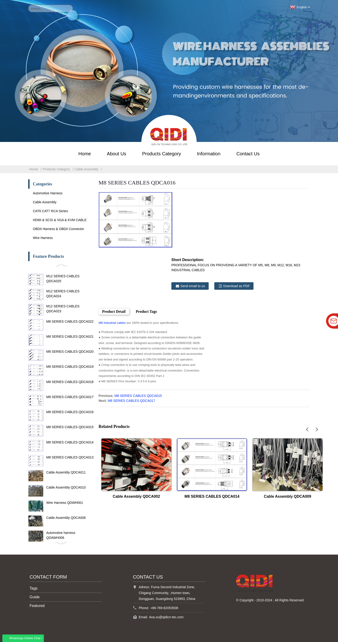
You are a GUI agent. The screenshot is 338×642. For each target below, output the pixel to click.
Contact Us (248, 153)
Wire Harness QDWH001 (64, 503)
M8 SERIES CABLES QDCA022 (70, 321)
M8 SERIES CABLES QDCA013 (70, 457)
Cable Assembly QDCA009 (287, 496)
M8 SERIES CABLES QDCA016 (70, 412)
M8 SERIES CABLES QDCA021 (70, 336)
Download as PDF (236, 286)
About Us (116, 153)
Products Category (161, 153)
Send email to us (193, 286)
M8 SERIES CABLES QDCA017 (70, 397)
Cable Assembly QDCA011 (66, 472)
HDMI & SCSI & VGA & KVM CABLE (60, 220)
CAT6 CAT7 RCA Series (50, 211)
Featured (37, 606)
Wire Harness (43, 238)
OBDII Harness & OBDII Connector (58, 229)
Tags (34, 588)
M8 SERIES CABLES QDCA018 (70, 382)
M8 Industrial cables (112, 323)
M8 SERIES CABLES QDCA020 (70, 351)
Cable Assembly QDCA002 (136, 496)
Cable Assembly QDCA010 (66, 487)
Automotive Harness (47, 193)
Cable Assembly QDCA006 (66, 518)
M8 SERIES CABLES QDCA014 (70, 442)
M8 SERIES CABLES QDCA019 (70, 366)
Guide (35, 597)
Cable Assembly (86, 169)
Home (84, 153)
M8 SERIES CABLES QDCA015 (70, 427)
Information (208, 153)
